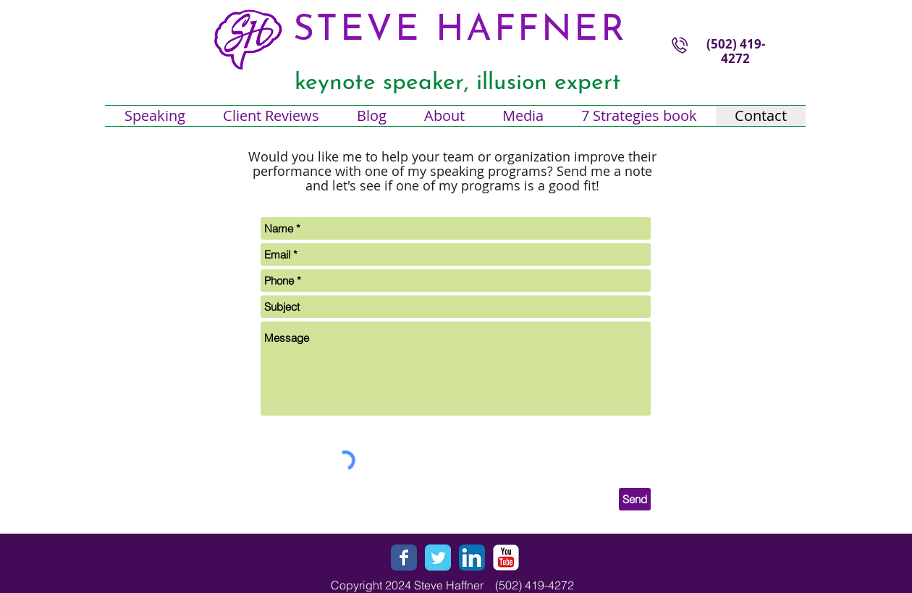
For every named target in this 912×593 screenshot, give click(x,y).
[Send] (635, 499)
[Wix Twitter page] (438, 557)
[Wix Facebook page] (404, 557)
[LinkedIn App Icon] (472, 557)
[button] (444, 116)
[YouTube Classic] (506, 557)
